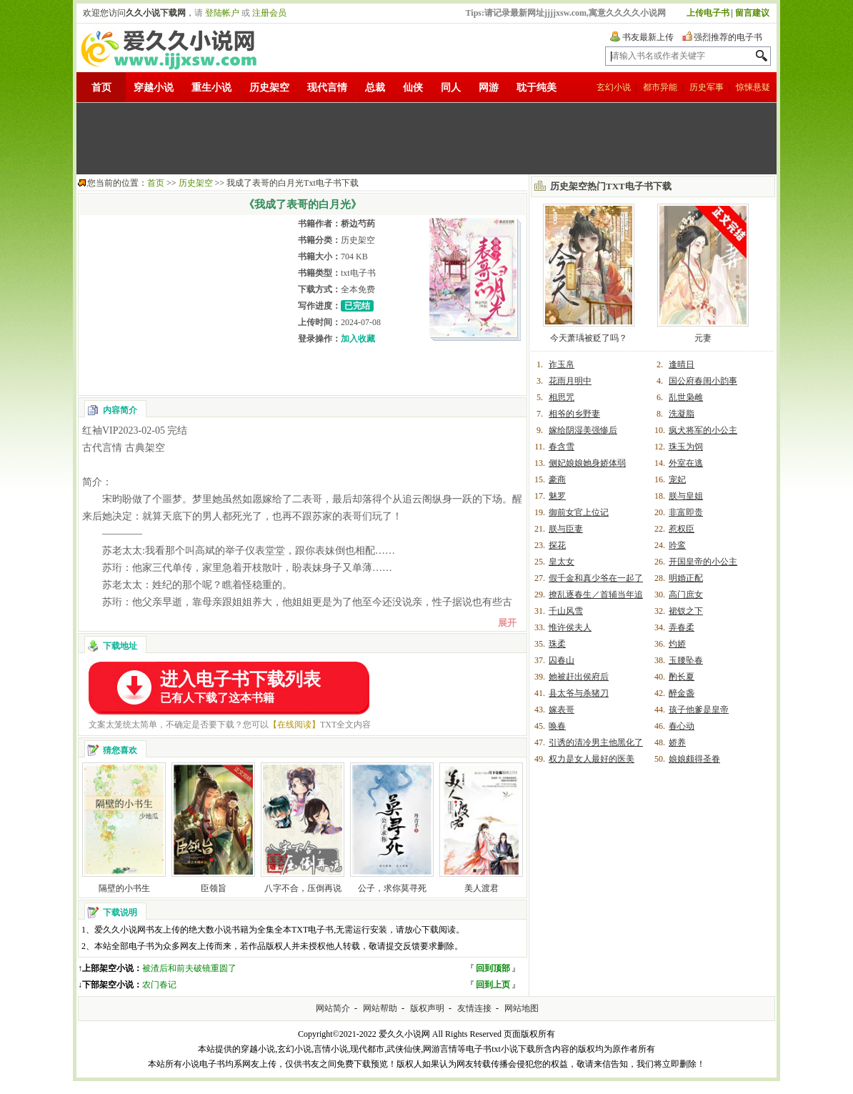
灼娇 (677, 644)
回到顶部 (493, 968)
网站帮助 (380, 1008)
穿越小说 (154, 87)
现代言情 (327, 87)
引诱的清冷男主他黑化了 (596, 742)
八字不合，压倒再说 (302, 888)
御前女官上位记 (579, 512)
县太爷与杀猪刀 (579, 693)
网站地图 (521, 1008)
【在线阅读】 (294, 725)
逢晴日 (681, 364)
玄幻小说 (614, 87)
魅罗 (557, 496)
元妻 (703, 338)
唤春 (557, 726)
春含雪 (561, 447)
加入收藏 (358, 339)
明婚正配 (686, 578)
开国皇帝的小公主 (703, 562)
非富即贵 (686, 512)
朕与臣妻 (566, 529)
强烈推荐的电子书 (728, 37)
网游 (489, 87)
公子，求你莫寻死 (392, 888)
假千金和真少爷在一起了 (596, 578)
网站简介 (333, 1008)
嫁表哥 (561, 710)
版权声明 (427, 1008)
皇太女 (561, 562)
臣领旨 (213, 888)
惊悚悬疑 (753, 87)
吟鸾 (677, 545)
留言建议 (752, 13)
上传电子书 (708, 13)
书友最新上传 (648, 37)
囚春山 (561, 660)
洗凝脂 (681, 414)
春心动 (681, 726)
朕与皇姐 (686, 496)
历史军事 (706, 87)
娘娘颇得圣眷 (694, 759)
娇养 (677, 742)
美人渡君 (481, 888)
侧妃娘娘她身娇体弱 (587, 463)
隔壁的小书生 (124, 888)
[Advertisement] (426, 138)
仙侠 (413, 87)
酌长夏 (681, 677)
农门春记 (159, 985)
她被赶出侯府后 (579, 677)
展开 (507, 622)
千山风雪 (566, 611)
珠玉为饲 (686, 447)
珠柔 (557, 644)
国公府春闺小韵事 (703, 381)
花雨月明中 (570, 381)
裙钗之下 (686, 611)
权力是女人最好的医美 (591, 759)
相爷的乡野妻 (574, 414)
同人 (451, 87)
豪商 (557, 479)
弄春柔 (681, 627)
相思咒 (561, 397)
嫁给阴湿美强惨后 (583, 430)
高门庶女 (686, 595)
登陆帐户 (222, 13)
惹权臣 (681, 529)
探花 (557, 545)
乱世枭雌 (686, 397)
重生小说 (211, 87)
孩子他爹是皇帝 (699, 710)
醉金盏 (681, 693)
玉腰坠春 (686, 660)
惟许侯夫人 (570, 627)
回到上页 (493, 985)
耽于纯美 (537, 87)
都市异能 (660, 87)
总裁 (375, 87)
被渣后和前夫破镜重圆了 (189, 968)
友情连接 (474, 1008)
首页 (101, 87)
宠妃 (677, 479)
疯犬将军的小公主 (703, 430)
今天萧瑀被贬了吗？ (588, 338)
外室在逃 (686, 463)
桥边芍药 (358, 224)
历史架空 (269, 87)
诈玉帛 (561, 364)
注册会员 (269, 13)
